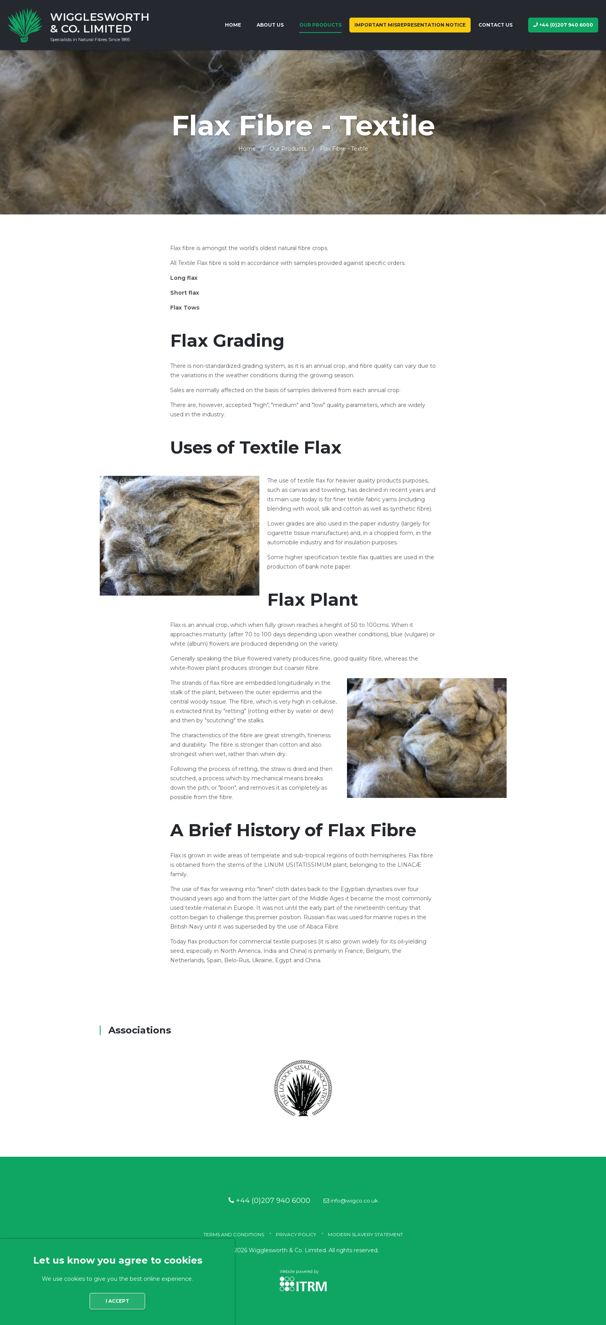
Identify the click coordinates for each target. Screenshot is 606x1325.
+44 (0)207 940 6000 (563, 25)
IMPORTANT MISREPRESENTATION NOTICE (410, 25)
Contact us (495, 25)
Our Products (320, 25)
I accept (117, 1301)
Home (233, 25)
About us (270, 25)
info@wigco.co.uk (353, 1200)
